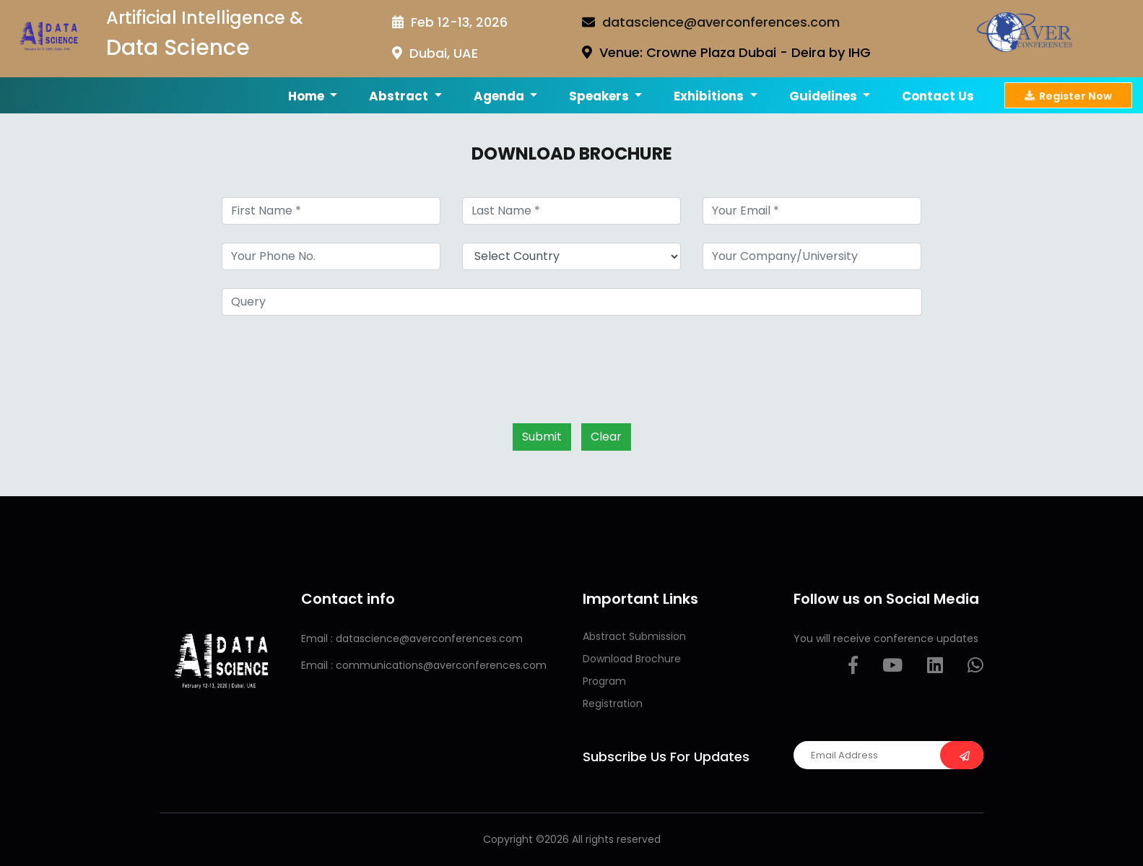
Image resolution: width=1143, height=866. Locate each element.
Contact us (938, 96)
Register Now (1068, 95)
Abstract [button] (400, 96)
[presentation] (331, 362)
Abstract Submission (634, 636)
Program (604, 681)
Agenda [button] (500, 96)
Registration (613, 703)
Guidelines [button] (824, 96)
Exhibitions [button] (710, 96)
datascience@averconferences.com (721, 22)
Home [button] (307, 96)
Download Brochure (632, 658)
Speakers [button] (600, 96)
